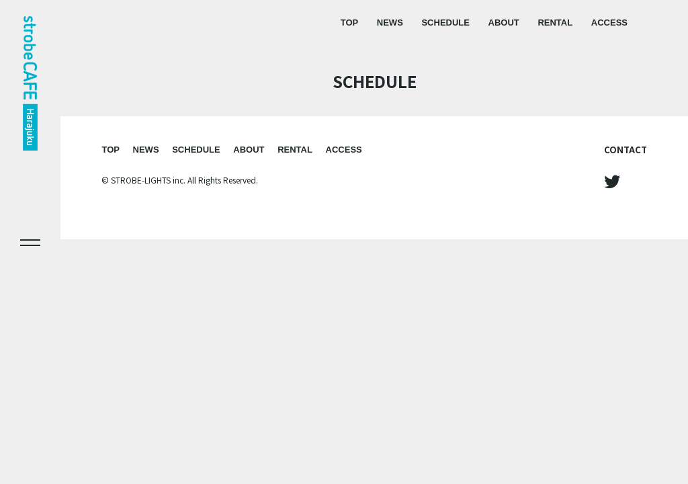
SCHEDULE (445, 22)
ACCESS (609, 22)
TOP (350, 22)
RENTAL (555, 22)
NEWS (390, 22)
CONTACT (625, 149)
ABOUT (503, 22)
